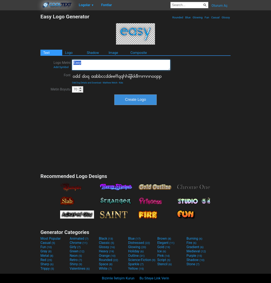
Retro (76, 260)
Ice (161, 251)
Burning (194, 239)
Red (46, 260)
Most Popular (50, 239)
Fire (191, 243)
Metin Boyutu (61, 89)
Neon (76, 256)
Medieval (196, 251)
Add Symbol (61, 67)
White (105, 269)
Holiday (136, 251)
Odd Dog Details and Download (86, 83)
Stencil (164, 264)
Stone (193, 264)
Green (77, 251)
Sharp (47, 264)
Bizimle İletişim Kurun (118, 278)
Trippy (47, 269)
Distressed (139, 243)
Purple (194, 256)
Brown (164, 239)
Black (106, 239)
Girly (75, 247)
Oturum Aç (220, 6)
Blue (188, 17)
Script (163, 260)
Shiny (76, 264)
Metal (46, 256)
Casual (215, 17)
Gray (45, 251)
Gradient (195, 247)
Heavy (106, 251)
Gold (163, 247)
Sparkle (136, 264)
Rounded (178, 17)
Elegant (165, 243)
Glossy (226, 17)
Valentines (80, 269)
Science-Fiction (141, 260)
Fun (207, 17)
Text (46, 53)
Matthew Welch (110, 83)
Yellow (136, 269)
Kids (121, 83)
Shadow (93, 53)
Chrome (78, 243)
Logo (69, 53)
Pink (163, 256)
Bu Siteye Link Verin (154, 278)
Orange (107, 256)
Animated (79, 239)
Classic (106, 243)
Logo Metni (62, 65)
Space (105, 264)
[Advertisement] (20, 77)
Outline (136, 256)
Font (67, 75)
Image (113, 53)
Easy (121, 65)
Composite (138, 53)
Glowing (197, 17)
